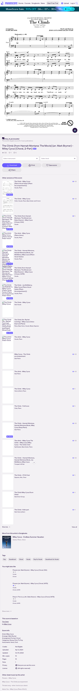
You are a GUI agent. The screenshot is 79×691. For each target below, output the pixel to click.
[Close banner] (74, 9)
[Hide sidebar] (34, 462)
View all (74, 527)
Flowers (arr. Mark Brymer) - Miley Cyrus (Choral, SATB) (30, 583)
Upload (65, 3)
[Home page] (9, 3)
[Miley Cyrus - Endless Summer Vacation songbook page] (6, 542)
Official (9, 194)
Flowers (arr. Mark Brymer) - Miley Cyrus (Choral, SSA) (30, 570)
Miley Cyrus (7, 624)
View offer (69, 9)
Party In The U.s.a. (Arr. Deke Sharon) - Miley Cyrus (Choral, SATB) (33, 597)
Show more (7, 611)
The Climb (5, 622)
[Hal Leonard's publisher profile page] (17, 138)
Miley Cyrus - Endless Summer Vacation (28, 537)
